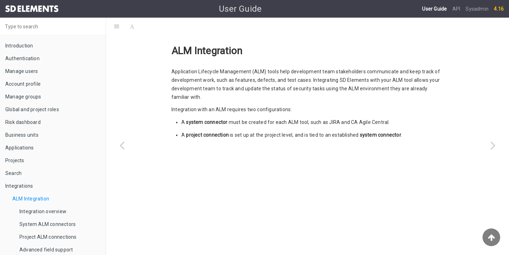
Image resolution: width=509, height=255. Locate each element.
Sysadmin (477, 9)
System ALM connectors (47, 224)
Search (13, 173)
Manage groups (23, 97)
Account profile (23, 84)
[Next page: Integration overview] (493, 145)
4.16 (499, 9)
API (457, 9)
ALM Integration (30, 199)
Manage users (21, 71)
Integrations (19, 186)
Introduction (19, 46)
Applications (19, 148)
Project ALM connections (48, 237)
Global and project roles (32, 109)
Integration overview (42, 211)
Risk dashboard (23, 122)
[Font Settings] (132, 26)
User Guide (435, 9)
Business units (22, 135)
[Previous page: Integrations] (122, 145)
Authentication (22, 58)
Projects (14, 160)
